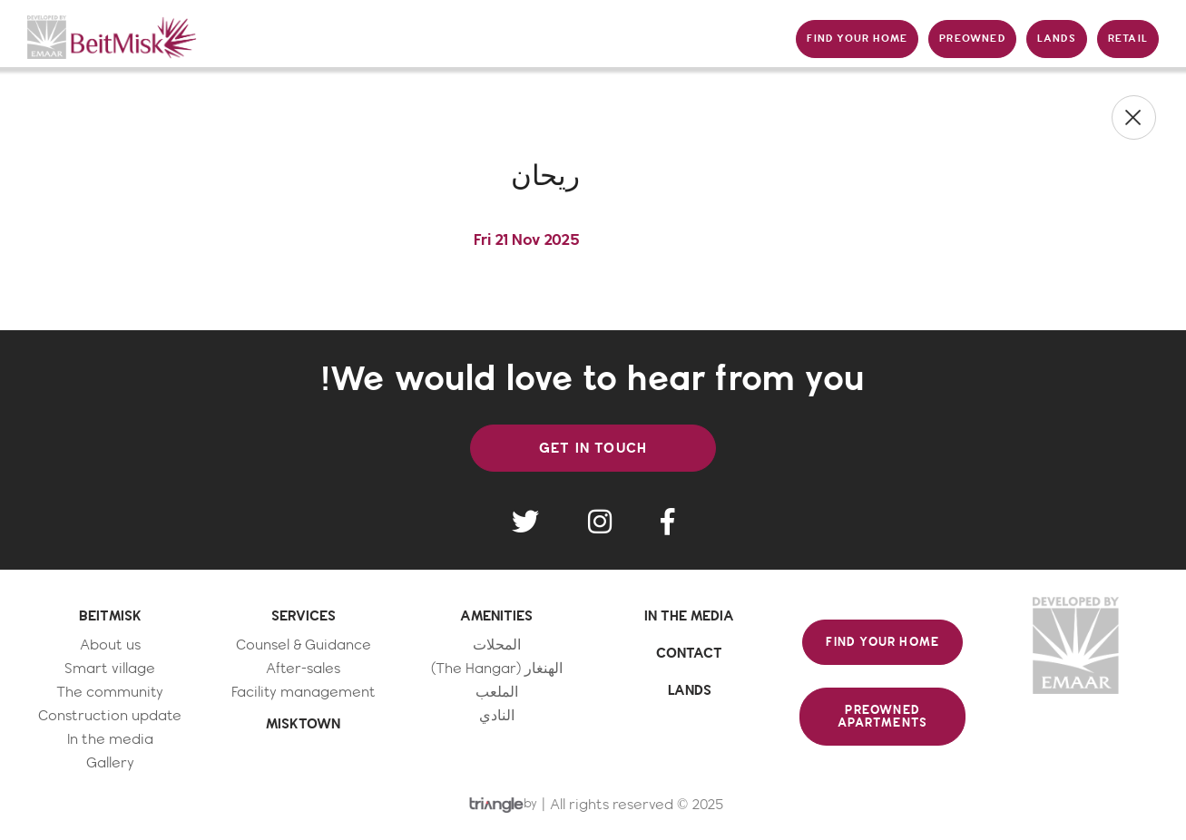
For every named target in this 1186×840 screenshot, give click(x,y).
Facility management (303, 692)
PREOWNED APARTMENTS (882, 716)
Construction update (109, 716)
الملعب (496, 692)
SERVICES (303, 616)
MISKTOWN (303, 724)
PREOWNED (972, 38)
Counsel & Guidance (303, 645)
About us (110, 645)
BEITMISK (110, 616)
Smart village (109, 669)
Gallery (110, 763)
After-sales (303, 669)
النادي (497, 716)
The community (109, 692)
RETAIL (1128, 38)
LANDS (1056, 38)
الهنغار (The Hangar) (497, 669)
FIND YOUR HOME (857, 38)
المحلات (497, 645)
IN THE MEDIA (689, 616)
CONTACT (689, 653)
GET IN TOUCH (593, 448)
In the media (110, 739)
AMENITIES (496, 616)
